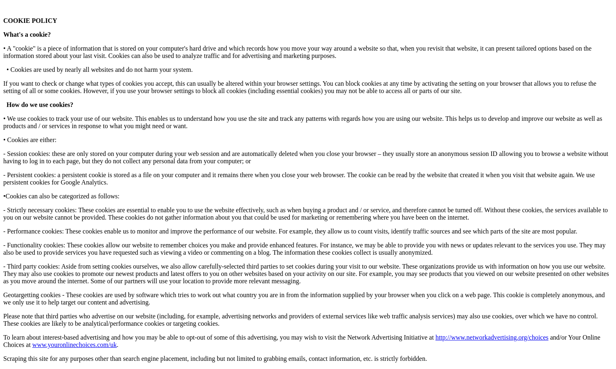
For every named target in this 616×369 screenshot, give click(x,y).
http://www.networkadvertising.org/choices (492, 337)
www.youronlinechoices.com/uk (74, 344)
